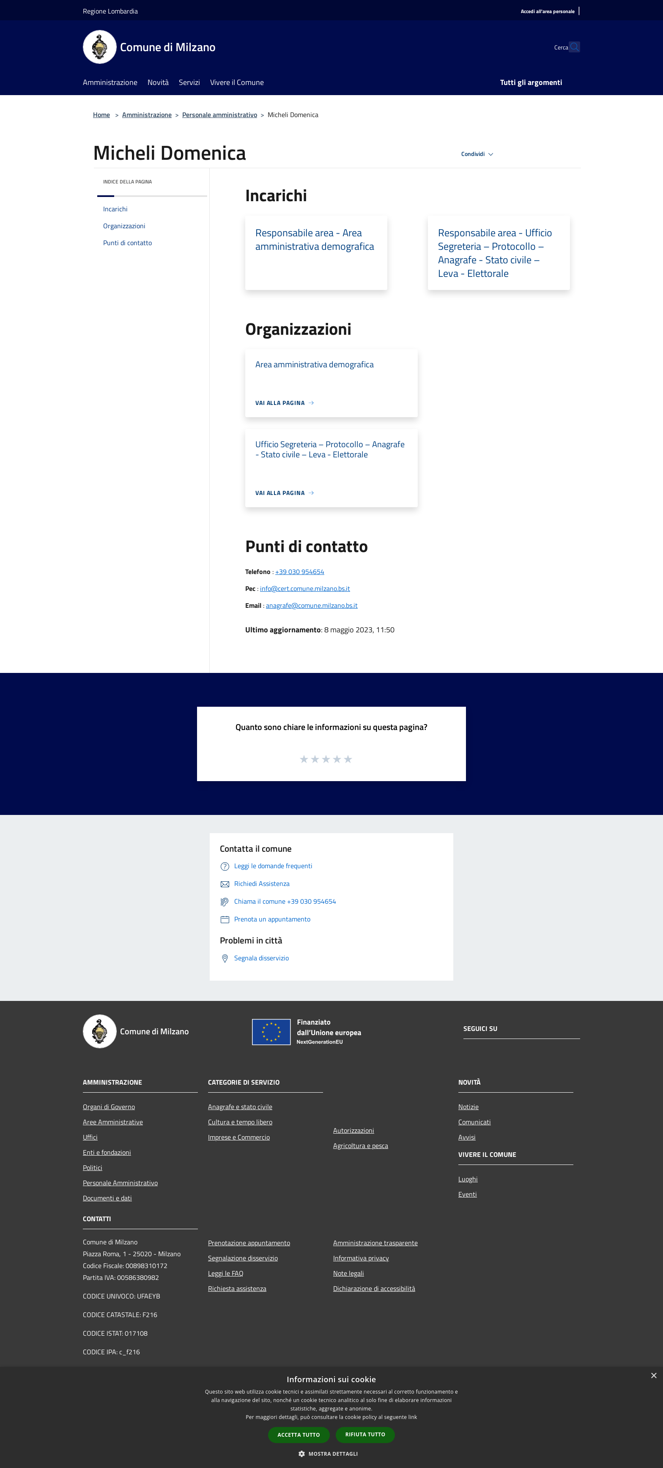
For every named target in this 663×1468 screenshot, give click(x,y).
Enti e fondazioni (107, 1152)
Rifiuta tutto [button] (365, 1434)
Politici (92, 1167)
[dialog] (331, 1417)
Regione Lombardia (110, 11)
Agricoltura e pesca (360, 1145)
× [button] (653, 1376)
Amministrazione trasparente (375, 1243)
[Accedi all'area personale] (548, 12)
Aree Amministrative (113, 1122)
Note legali (348, 1273)
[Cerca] (570, 47)
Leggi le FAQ (226, 1273)
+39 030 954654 (299, 571)
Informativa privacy (361, 1258)
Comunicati (474, 1122)
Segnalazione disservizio (243, 1258)
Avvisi (467, 1137)
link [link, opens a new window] (412, 1417)
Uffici (90, 1137)
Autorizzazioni (353, 1130)
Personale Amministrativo (120, 1183)
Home (101, 114)
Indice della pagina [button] (127, 182)
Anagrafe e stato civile (240, 1107)
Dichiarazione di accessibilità (374, 1288)
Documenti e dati (107, 1198)
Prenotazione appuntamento (249, 1243)
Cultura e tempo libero (240, 1122)
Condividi (478, 154)
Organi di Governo (109, 1107)
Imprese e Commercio (239, 1137)
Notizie (468, 1107)
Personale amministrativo (219, 114)
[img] (189, 179)
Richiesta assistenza (237, 1288)
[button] (331, 1453)
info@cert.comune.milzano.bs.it (305, 588)
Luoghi (468, 1179)
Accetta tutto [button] (299, 1434)
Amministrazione (147, 114)
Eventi (467, 1194)
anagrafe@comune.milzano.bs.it (312, 605)
